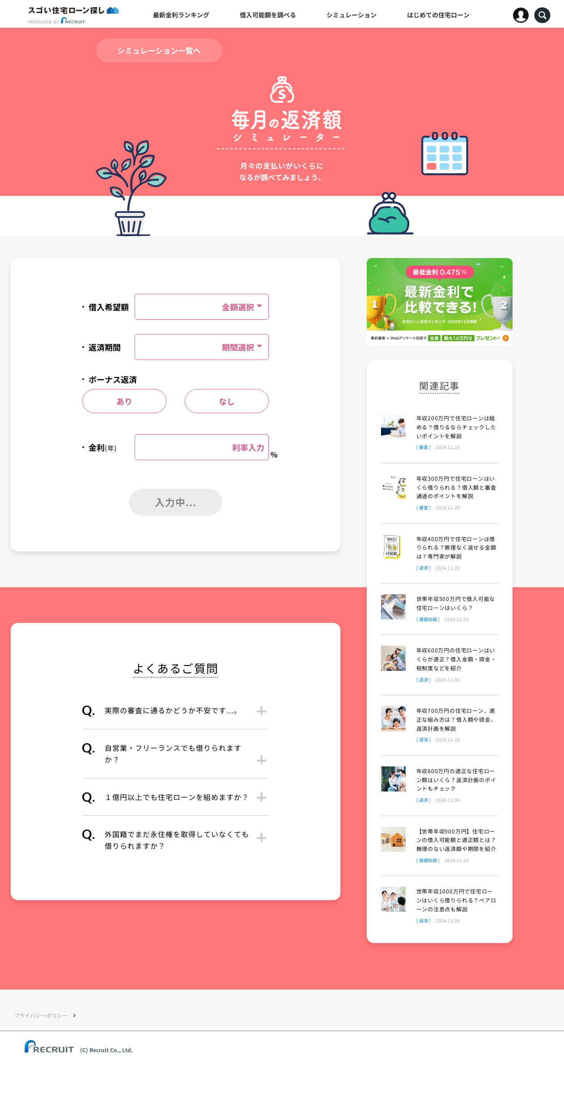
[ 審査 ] (423, 447)
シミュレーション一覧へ (159, 50)
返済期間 (105, 347)
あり (124, 401)
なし (227, 401)
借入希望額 (109, 307)
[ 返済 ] (423, 567)
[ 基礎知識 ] (428, 619)
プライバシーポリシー (41, 1017)
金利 (103, 447)
